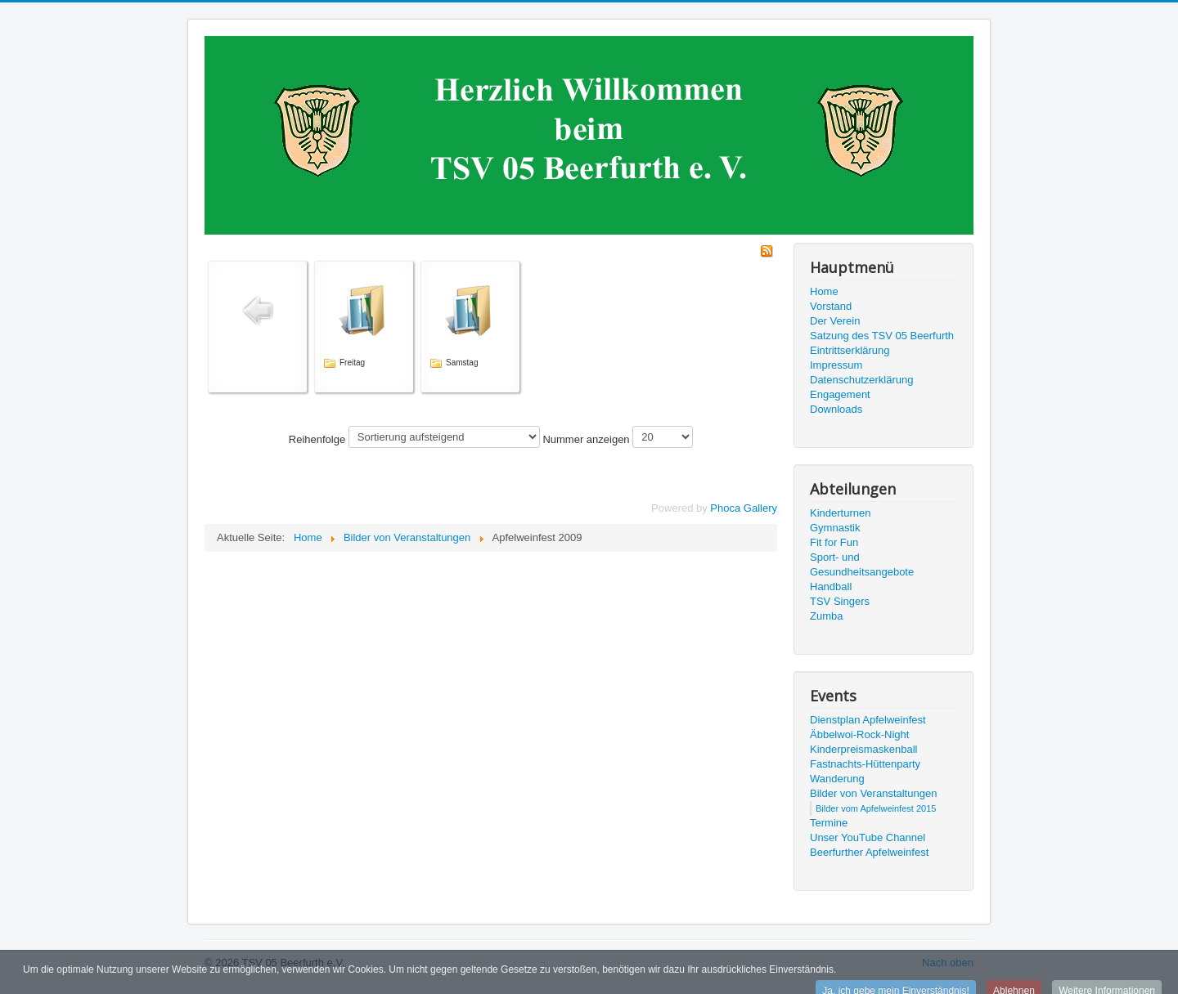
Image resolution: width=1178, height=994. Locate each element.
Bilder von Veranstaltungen (873, 793)
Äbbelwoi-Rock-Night (859, 734)
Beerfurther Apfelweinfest (869, 852)
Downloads (836, 409)
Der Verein (835, 321)
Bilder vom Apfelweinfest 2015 (876, 808)
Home (824, 291)
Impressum (836, 365)
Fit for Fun (834, 542)
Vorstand (831, 306)
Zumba (826, 616)
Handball (831, 586)
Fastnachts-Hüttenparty (865, 764)
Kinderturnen (840, 513)
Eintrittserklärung (850, 350)
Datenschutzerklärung (861, 380)
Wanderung (837, 778)
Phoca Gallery (743, 508)
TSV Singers (840, 601)
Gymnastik (835, 528)
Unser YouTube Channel (867, 837)
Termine (829, 823)
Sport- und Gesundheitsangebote (862, 564)
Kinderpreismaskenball (864, 749)
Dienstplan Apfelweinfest (868, 720)
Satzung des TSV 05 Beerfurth (882, 335)
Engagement (840, 394)
